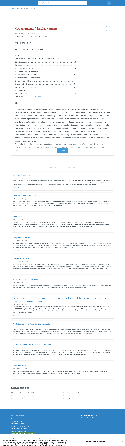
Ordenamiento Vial (29, 8)
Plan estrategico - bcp (18, 399)
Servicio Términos (16, 421)
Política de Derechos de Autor (20, 426)
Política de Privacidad (18, 424)
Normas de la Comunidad (19, 428)
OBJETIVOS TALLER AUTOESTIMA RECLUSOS (26, 393)
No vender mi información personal (22, 433)
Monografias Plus (16, 8)
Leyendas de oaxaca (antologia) (73, 393)
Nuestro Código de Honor (19, 431)
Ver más (62, 150)
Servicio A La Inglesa (69, 396)
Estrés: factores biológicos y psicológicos (23, 396)
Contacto (14, 419)
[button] (108, 29)
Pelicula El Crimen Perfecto (71, 399)
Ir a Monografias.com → (89, 415)
